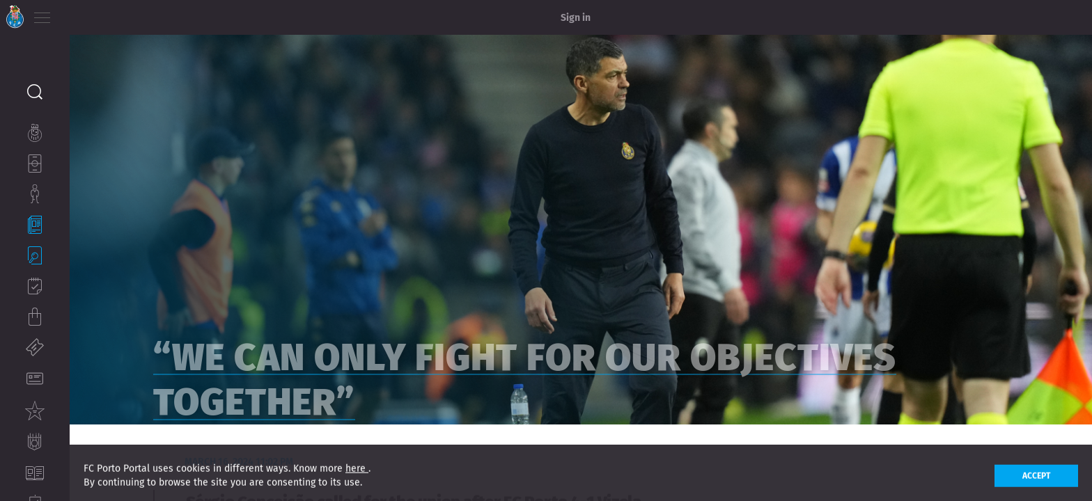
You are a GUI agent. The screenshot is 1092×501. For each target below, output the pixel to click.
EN (98, 14)
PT (78, 14)
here (356, 480)
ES (117, 14)
